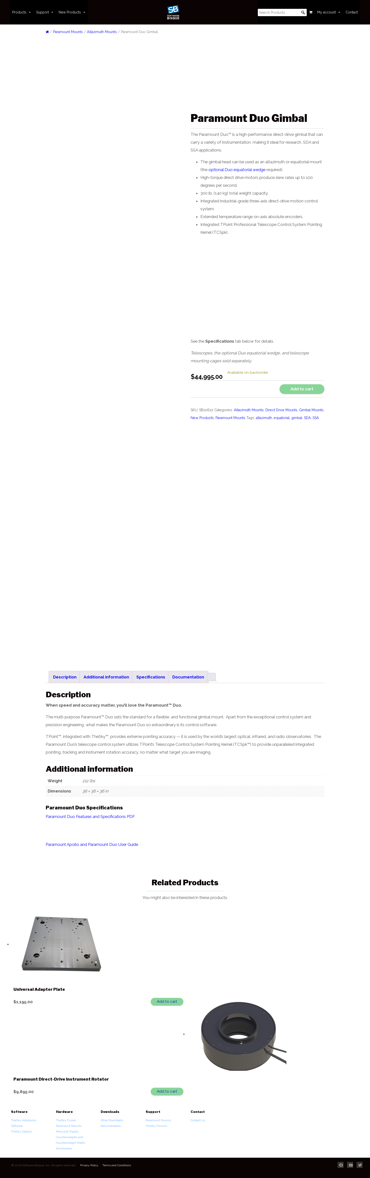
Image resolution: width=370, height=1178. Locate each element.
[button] (303, 12)
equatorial (282, 418)
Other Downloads (112, 1118)
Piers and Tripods (67, 1129)
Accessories (64, 1146)
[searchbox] (282, 12)
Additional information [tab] (106, 674)
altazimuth (264, 418)
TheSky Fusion (66, 1118)
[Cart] (311, 12)
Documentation (111, 1123)
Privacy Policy (89, 1163)
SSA (316, 418)
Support (45, 12)
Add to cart (302, 388)
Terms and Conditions (116, 1163)
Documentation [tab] (188, 674)
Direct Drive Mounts (281, 410)
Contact (352, 12)
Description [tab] (64, 674)
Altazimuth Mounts (102, 32)
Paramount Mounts (68, 32)
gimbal (296, 418)
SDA (307, 418)
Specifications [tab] (150, 674)
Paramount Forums (158, 1118)
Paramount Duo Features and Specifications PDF (90, 814)
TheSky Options (21, 1129)
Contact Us (198, 1118)
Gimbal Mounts (311, 410)
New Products (72, 12)
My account (329, 12)
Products (21, 12)
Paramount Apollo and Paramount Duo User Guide (92, 842)
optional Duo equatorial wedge (236, 169)
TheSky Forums (156, 1123)
